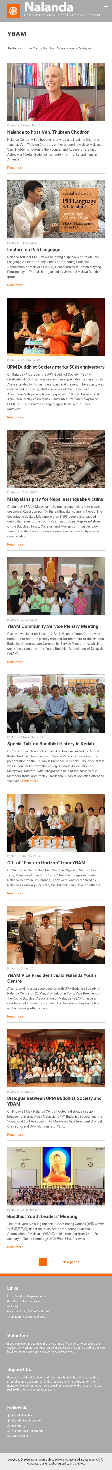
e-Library (12, 1306)
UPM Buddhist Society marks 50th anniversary (56, 367)
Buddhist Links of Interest (23, 1301)
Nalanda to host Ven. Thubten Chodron (48, 132)
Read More (67, 1351)
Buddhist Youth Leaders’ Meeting (42, 1216)
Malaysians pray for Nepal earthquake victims (55, 499)
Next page (71, 1262)
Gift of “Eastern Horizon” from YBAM (46, 862)
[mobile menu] (106, 6)
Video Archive (17, 1436)
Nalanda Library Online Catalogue (28, 1311)
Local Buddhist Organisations (26, 1296)
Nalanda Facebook (21, 1415)
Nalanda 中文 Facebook (24, 1420)
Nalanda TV (16, 1425)
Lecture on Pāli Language (33, 249)
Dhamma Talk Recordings (25, 1430)
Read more (15, 168)
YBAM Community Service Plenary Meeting (52, 626)
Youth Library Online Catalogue (26, 1316)
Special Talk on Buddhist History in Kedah (50, 743)
